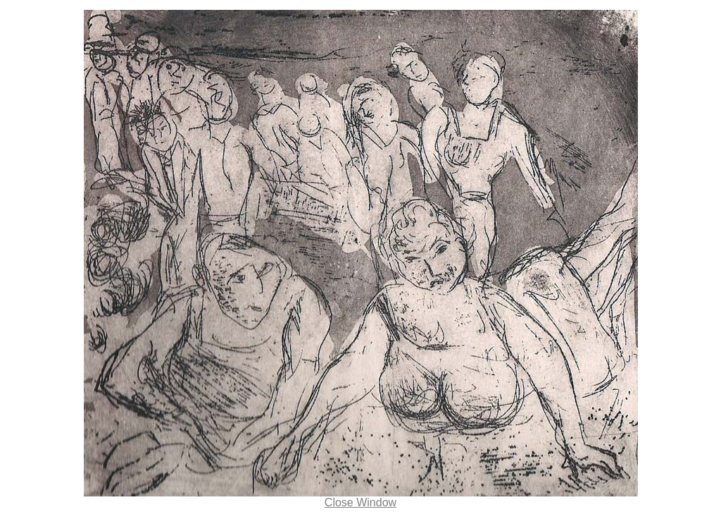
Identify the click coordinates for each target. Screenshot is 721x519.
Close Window (360, 502)
